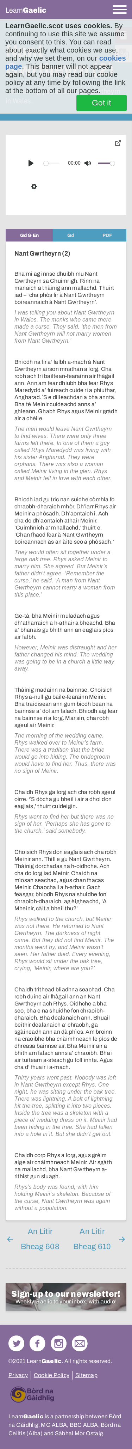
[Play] (31, 163)
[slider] (52, 163)
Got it (101, 103)
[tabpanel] (66, 731)
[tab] (29, 235)
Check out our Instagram (59, 1343)
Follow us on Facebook (37, 1343)
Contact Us (80, 1343)
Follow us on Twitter (16, 1343)
